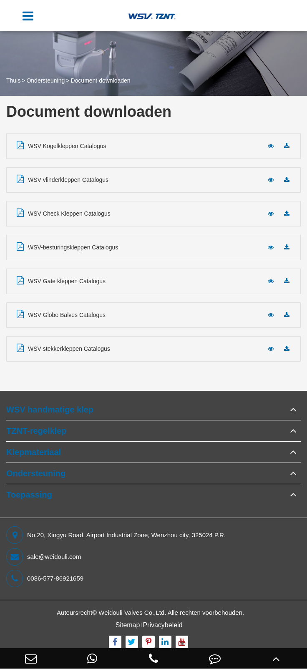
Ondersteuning (45, 80)
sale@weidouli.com (43, 557)
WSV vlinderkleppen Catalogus (62, 179)
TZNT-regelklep (36, 430)
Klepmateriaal (33, 452)
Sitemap (128, 625)
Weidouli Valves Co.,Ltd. (132, 612)
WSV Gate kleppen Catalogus (61, 280)
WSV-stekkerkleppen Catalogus (63, 348)
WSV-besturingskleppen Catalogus (67, 246)
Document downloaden (100, 80)
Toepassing (29, 494)
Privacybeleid (162, 625)
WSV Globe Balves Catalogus (61, 314)
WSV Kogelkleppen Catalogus (61, 145)
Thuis (13, 80)
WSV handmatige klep (49, 409)
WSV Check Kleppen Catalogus (64, 213)
